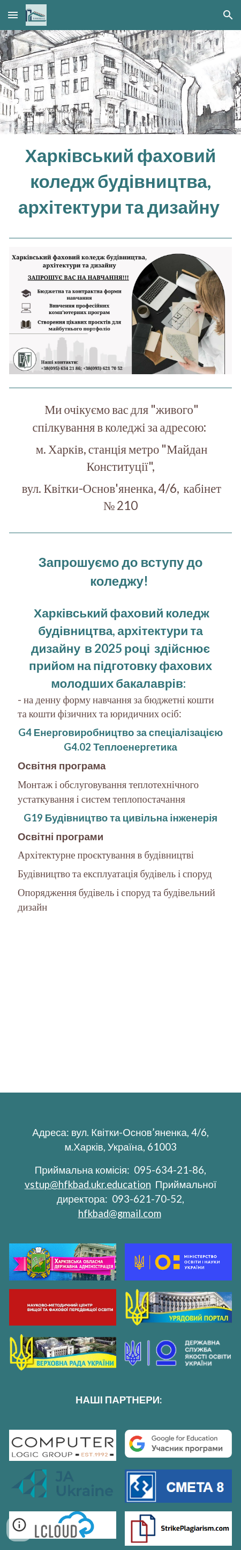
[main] (120, 181)
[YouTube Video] (120, 1012)
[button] (13, 15)
